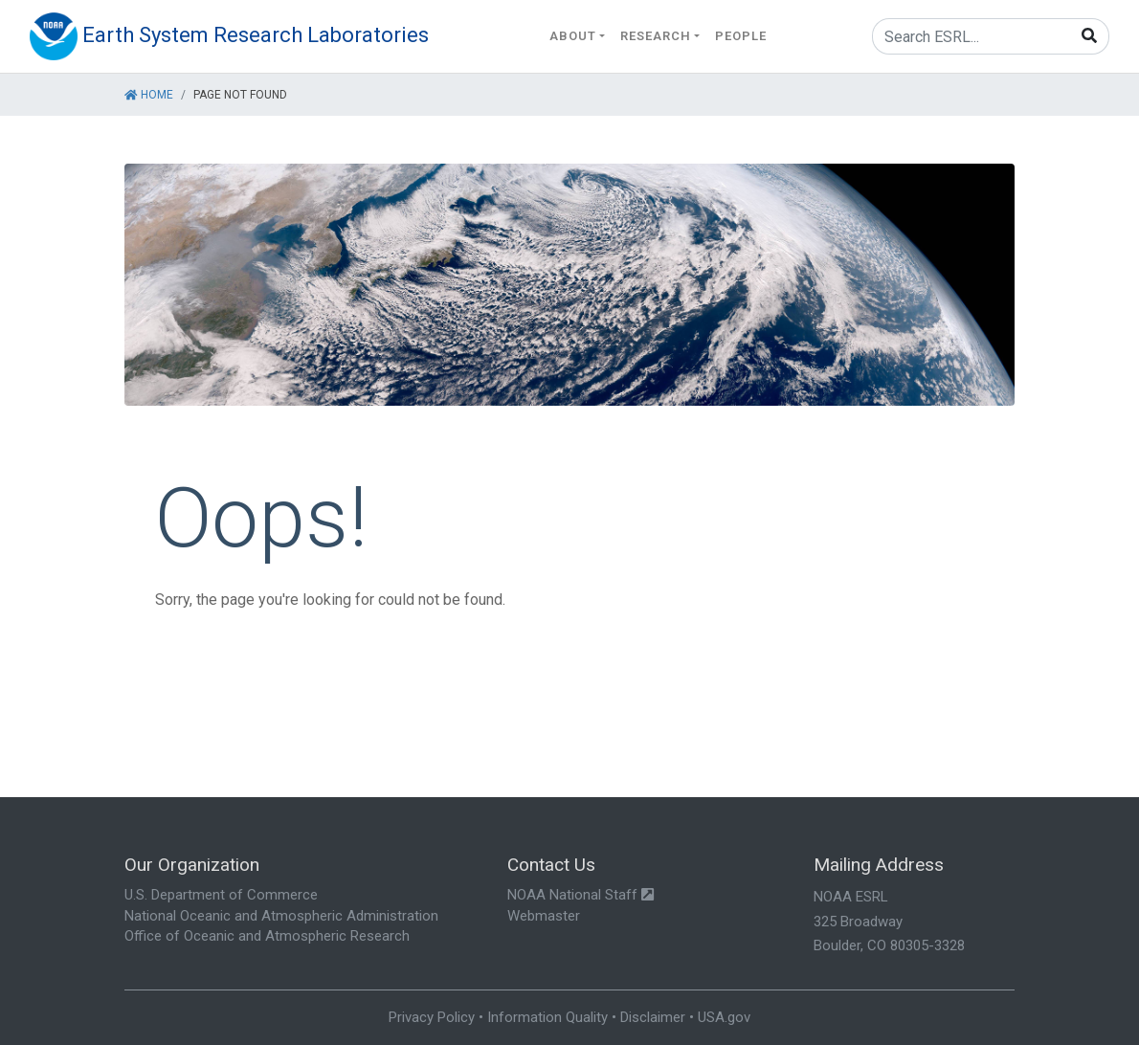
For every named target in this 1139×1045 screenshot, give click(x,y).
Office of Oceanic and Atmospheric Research (267, 936)
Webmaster (543, 915)
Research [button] (655, 36)
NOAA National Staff (580, 894)
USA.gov (724, 1017)
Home (148, 94)
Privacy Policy (432, 1017)
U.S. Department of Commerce (221, 894)
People (741, 36)
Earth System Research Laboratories (255, 35)
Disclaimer (652, 1017)
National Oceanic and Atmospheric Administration (281, 915)
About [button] (572, 36)
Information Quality (547, 1017)
